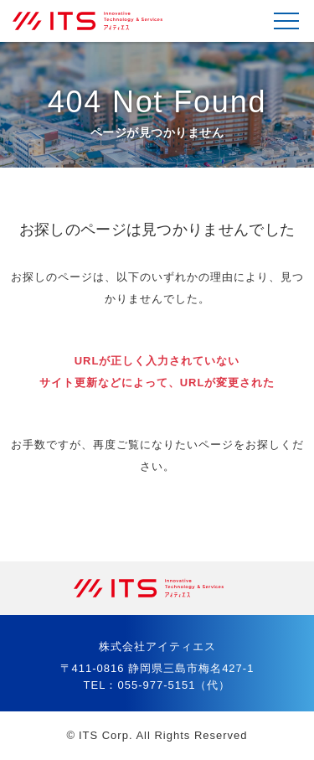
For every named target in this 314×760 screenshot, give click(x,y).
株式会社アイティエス (96, 21)
